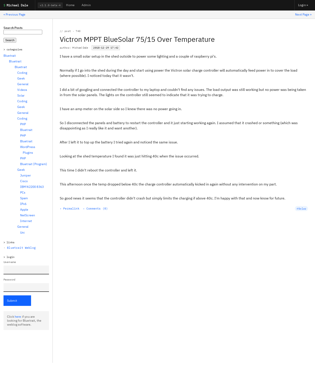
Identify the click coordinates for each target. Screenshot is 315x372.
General (22, 84)
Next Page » (303, 14)
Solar (20, 95)
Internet (26, 221)
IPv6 (23, 204)
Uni (22, 232)
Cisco (24, 181)
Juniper (25, 175)
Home (70, 5)
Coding (22, 73)
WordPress (27, 147)
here (18, 317)
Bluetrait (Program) (33, 164)
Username (10, 262)
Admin (86, 5)
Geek (21, 78)
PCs (22, 192)
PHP (23, 124)
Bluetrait (10, 56)
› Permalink (69, 208)
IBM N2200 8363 (32, 187)
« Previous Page (14, 14)
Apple (24, 210)
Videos (22, 90)
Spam (24, 198)
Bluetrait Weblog (21, 248)
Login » (303, 5)
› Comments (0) (95, 208)
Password (10, 279)
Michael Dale (80, 47)
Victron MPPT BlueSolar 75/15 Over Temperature (137, 39)
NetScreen (27, 215)
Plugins (28, 153)
